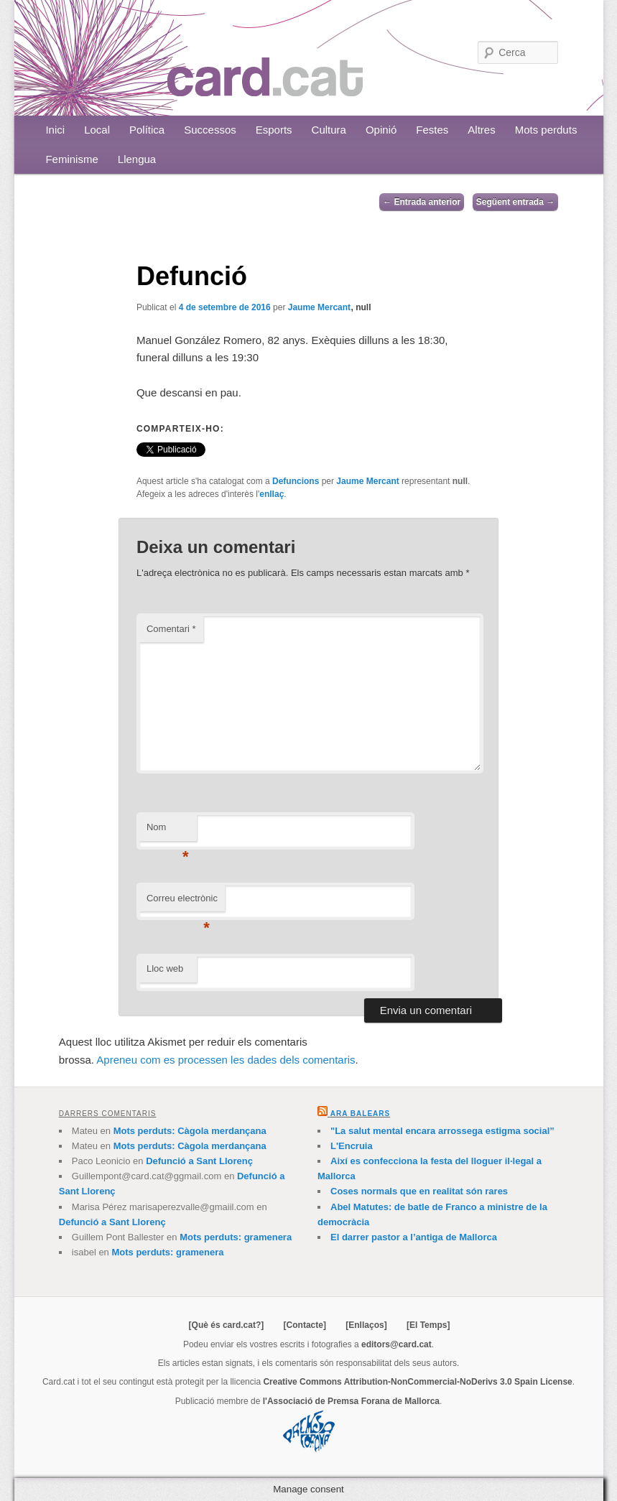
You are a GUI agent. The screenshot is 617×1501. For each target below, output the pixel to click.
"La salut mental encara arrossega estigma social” (442, 1130)
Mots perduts (546, 130)
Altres (481, 130)
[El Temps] (428, 1325)
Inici (55, 130)
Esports (274, 130)
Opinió (381, 130)
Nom (168, 831)
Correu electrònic (182, 902)
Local (97, 130)
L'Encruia (351, 1145)
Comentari (171, 628)
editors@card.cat (396, 1344)
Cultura (329, 130)
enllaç (271, 494)
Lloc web (165, 968)
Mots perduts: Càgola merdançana (189, 1130)
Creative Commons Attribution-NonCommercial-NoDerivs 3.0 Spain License (417, 1382)
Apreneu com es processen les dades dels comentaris (225, 1060)
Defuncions (295, 481)
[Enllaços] (365, 1325)
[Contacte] (305, 1325)
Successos (210, 130)
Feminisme (71, 159)
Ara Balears (360, 1113)
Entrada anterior (421, 202)
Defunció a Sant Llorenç (199, 1161)
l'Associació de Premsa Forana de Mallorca (351, 1401)
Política (146, 130)
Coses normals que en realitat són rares (419, 1191)
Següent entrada (515, 202)
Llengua (137, 159)
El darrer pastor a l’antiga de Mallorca (413, 1237)
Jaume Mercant (319, 307)
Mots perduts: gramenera (236, 1237)
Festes (432, 130)
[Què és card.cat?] (226, 1325)
